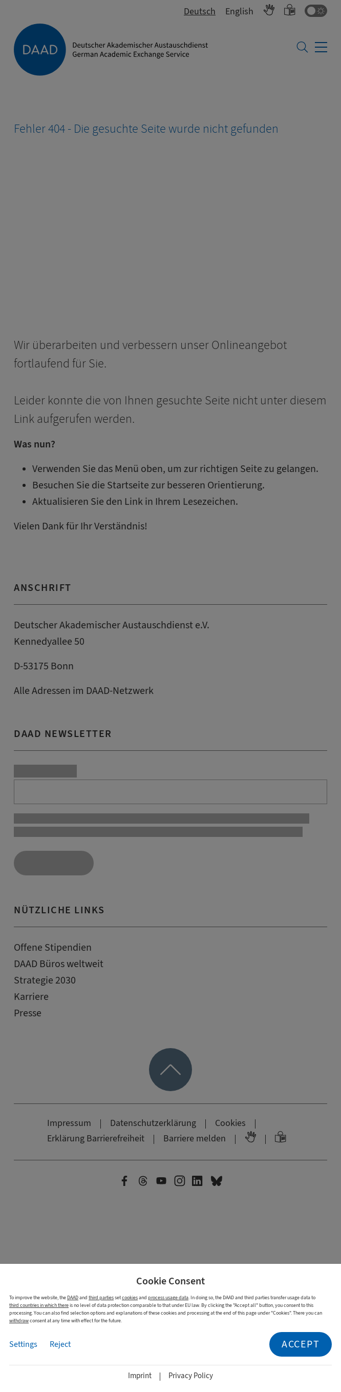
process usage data (168, 1297)
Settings (23, 1344)
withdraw (19, 1320)
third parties (101, 1297)
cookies (130, 1297)
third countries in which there (39, 1305)
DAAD (72, 1297)
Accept (300, 1344)
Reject (60, 1344)
